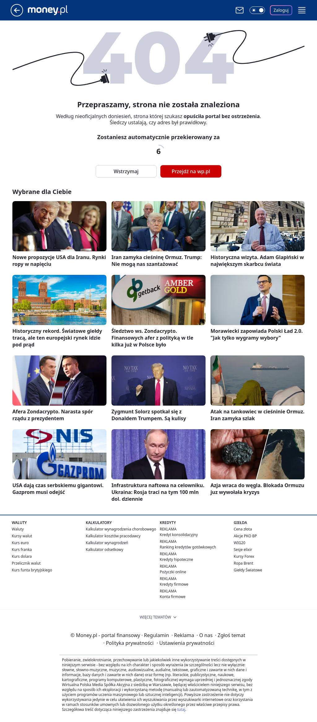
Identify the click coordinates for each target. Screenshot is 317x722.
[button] (302, 10)
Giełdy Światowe (248, 570)
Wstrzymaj (126, 171)
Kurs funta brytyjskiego (32, 570)
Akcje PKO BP (245, 536)
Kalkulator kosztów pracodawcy (113, 536)
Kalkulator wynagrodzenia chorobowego (121, 529)
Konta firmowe (172, 596)
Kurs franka (22, 549)
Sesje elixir (243, 549)
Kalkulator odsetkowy (104, 549)
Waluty (18, 529)
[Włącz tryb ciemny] (257, 10)
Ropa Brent (243, 563)
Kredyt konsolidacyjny (179, 534)
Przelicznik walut (26, 563)
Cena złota (243, 529)
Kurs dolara (22, 556)
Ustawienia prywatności (185, 643)
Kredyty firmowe (174, 584)
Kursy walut (22, 536)
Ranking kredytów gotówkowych (188, 547)
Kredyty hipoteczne (176, 559)
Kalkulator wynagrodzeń (107, 542)
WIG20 (239, 542)
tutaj (181, 709)
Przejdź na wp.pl (191, 171)
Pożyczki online (173, 572)
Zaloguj (281, 10)
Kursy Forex (244, 556)
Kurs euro (20, 542)
